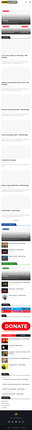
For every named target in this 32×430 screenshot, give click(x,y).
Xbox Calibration (6, 405)
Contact (23, 427)
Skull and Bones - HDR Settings (17, 243)
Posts (5, 319)
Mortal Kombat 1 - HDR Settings (17, 295)
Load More (16, 220)
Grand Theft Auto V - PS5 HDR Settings (19, 358)
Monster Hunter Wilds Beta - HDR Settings (15, 110)
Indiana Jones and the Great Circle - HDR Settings (10, 31)
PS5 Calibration (5, 403)
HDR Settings (5, 401)
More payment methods (8, 331)
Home (8, 427)
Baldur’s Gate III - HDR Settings (17, 256)
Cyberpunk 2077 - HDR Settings (17, 365)
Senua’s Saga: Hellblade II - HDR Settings (15, 185)
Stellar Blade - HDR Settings (11, 210)
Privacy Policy (15, 427)
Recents (23, 335)
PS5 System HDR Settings (15, 345)
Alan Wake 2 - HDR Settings (16, 250)
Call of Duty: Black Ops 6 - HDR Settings (15, 135)
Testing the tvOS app (9, 160)
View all (28, 37)
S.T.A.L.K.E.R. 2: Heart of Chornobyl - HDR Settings (16, 19)
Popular (8, 335)
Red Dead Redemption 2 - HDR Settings (19, 339)
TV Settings (4, 407)
